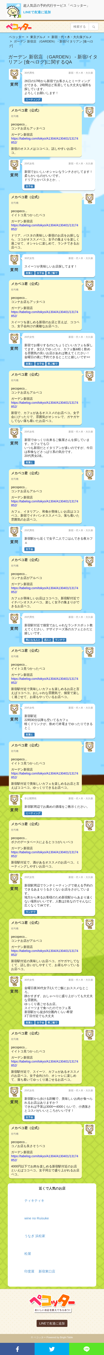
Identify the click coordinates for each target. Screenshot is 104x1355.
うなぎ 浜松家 (34, 1236)
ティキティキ (34, 1200)
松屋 (27, 1253)
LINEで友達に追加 (37, 12)
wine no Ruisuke (36, 1218)
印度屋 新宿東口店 (39, 1271)
